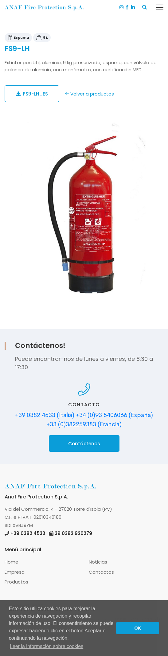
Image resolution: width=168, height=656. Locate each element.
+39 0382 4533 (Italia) (44, 415)
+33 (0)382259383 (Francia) (84, 424)
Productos (16, 582)
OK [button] (137, 628)
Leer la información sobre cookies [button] (46, 646)
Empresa (15, 572)
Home (11, 562)
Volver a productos (89, 94)
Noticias (98, 562)
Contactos (101, 572)
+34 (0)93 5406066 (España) (114, 415)
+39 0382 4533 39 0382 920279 (48, 533)
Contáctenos (84, 443)
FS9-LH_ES (32, 94)
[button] (144, 7)
